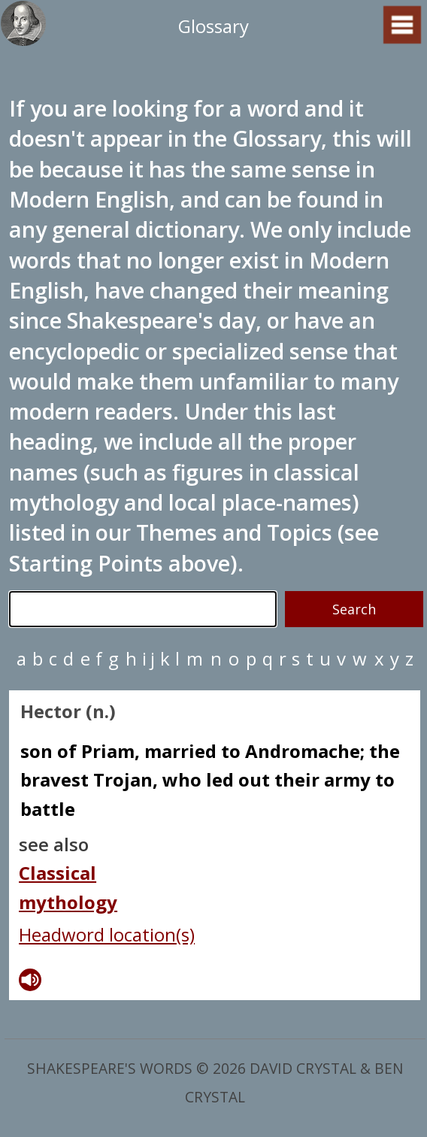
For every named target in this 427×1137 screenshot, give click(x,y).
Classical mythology (68, 887)
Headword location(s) (107, 934)
